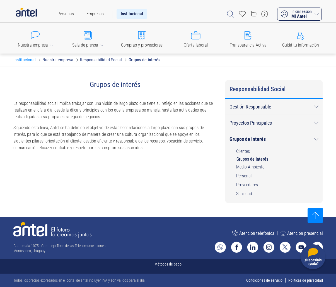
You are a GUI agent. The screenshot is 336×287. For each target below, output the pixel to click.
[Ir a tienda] (253, 14)
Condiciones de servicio (264, 280)
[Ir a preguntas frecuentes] (264, 14)
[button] (35, 38)
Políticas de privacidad (305, 280)
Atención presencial (301, 233)
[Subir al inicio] (315, 215)
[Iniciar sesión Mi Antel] (299, 14)
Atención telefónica (253, 233)
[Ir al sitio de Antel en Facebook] (236, 247)
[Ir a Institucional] (24, 60)
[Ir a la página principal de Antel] (52, 230)
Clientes (243, 151)
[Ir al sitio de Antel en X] (285, 247)
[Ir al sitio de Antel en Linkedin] (252, 247)
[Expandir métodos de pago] (168, 266)
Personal (244, 176)
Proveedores (247, 184)
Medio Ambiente (250, 167)
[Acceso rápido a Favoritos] (242, 14)
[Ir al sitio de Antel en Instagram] (268, 247)
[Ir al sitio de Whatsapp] (220, 247)
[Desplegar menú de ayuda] (313, 257)
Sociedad (244, 193)
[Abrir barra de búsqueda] (230, 14)
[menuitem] (65, 14)
